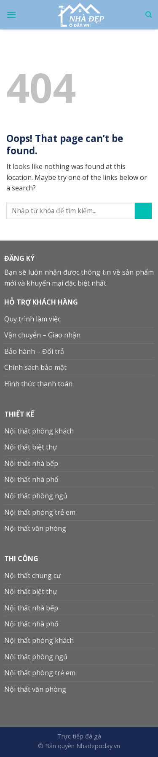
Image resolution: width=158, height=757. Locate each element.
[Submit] (143, 211)
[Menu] (11, 14)
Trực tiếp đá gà (79, 736)
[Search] (148, 15)
